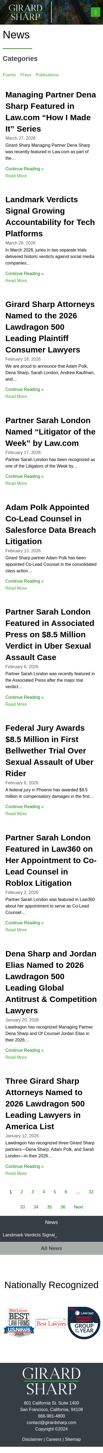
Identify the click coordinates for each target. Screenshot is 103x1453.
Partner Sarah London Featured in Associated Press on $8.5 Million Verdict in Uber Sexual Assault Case (49, 640)
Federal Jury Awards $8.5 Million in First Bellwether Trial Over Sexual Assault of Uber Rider (49, 757)
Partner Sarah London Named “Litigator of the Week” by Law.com (50, 438)
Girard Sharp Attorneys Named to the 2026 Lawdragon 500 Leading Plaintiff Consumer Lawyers (50, 333)
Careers (53, 1445)
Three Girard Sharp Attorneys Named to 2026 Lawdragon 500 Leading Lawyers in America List (45, 1110)
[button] (95, 12)
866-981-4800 (51, 1422)
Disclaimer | (33, 1445)
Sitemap (73, 1445)
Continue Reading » (24, 175)
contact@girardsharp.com (51, 1428)
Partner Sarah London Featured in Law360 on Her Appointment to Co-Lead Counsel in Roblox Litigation (51, 866)
